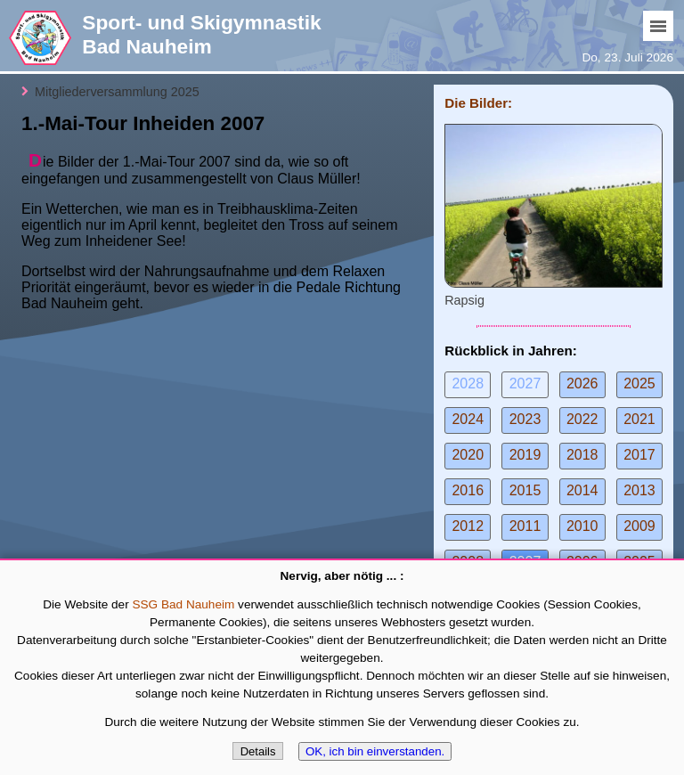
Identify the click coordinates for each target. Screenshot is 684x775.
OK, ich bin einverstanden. (374, 751)
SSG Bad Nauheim (183, 604)
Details (258, 751)
